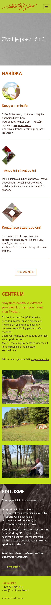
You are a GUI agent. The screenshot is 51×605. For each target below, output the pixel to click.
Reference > (14, 567)
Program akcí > (26, 272)
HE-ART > (7, 132)
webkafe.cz (18, 598)
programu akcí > (22, 125)
